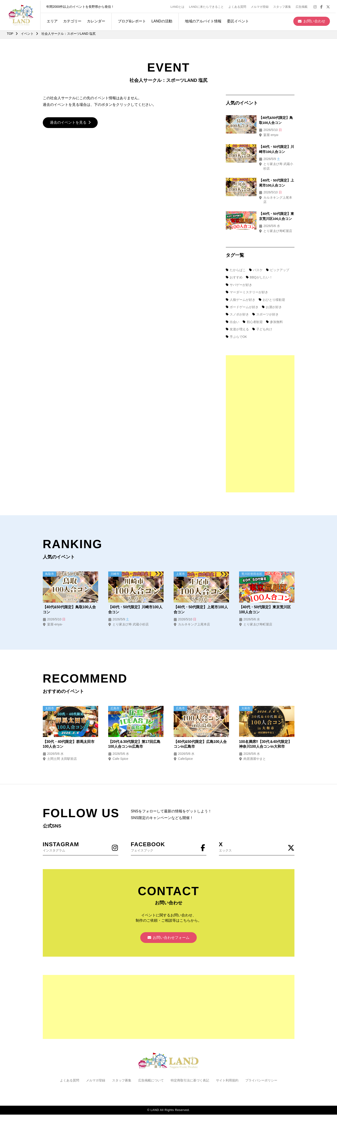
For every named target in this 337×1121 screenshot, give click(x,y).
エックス (256, 838)
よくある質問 (239, 6)
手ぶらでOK (236, 327)
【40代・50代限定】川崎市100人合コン (135, 600)
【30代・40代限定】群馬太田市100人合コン (69, 735)
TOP (10, 33)
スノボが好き (237, 305)
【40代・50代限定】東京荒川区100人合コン (265, 600)
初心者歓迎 (253, 313)
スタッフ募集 (283, 6)
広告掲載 (303, 6)
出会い (233, 313)
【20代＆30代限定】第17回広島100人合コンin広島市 (134, 735)
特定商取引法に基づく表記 (190, 1072)
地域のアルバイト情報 (201, 20)
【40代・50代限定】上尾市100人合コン (201, 600)
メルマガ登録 (261, 6)
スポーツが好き (266, 305)
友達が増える (237, 320)
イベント (27, 33)
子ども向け (263, 320)
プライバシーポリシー (261, 1072)
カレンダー (95, 20)
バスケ (256, 261)
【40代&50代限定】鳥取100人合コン (69, 600)
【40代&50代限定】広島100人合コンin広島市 (200, 735)
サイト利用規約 (227, 1072)
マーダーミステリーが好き (247, 283)
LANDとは (179, 6)
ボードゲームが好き (242, 298)
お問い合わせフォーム (169, 929)
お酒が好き (272, 298)
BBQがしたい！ (259, 268)
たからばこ (236, 261)
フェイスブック (168, 838)
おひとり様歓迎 (272, 290)
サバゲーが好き (239, 276)
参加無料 (275, 313)
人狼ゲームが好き (241, 290)
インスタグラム (80, 838)
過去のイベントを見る (70, 123)
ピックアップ (278, 261)
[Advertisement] (260, 414)
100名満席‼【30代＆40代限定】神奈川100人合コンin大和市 (265, 735)
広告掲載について (151, 1072)
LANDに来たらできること (207, 6)
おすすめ (234, 268)
